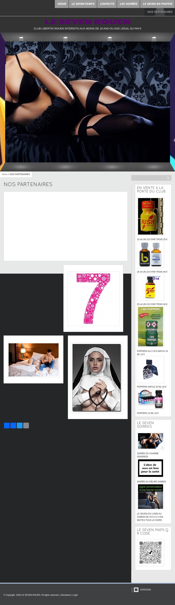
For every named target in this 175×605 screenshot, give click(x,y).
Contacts (107, 4)
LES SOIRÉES (128, 4)
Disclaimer (66, 595)
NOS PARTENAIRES (159, 12)
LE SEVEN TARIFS (82, 4)
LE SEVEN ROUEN (87, 22)
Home (62, 4)
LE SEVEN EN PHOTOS (157, 4)
